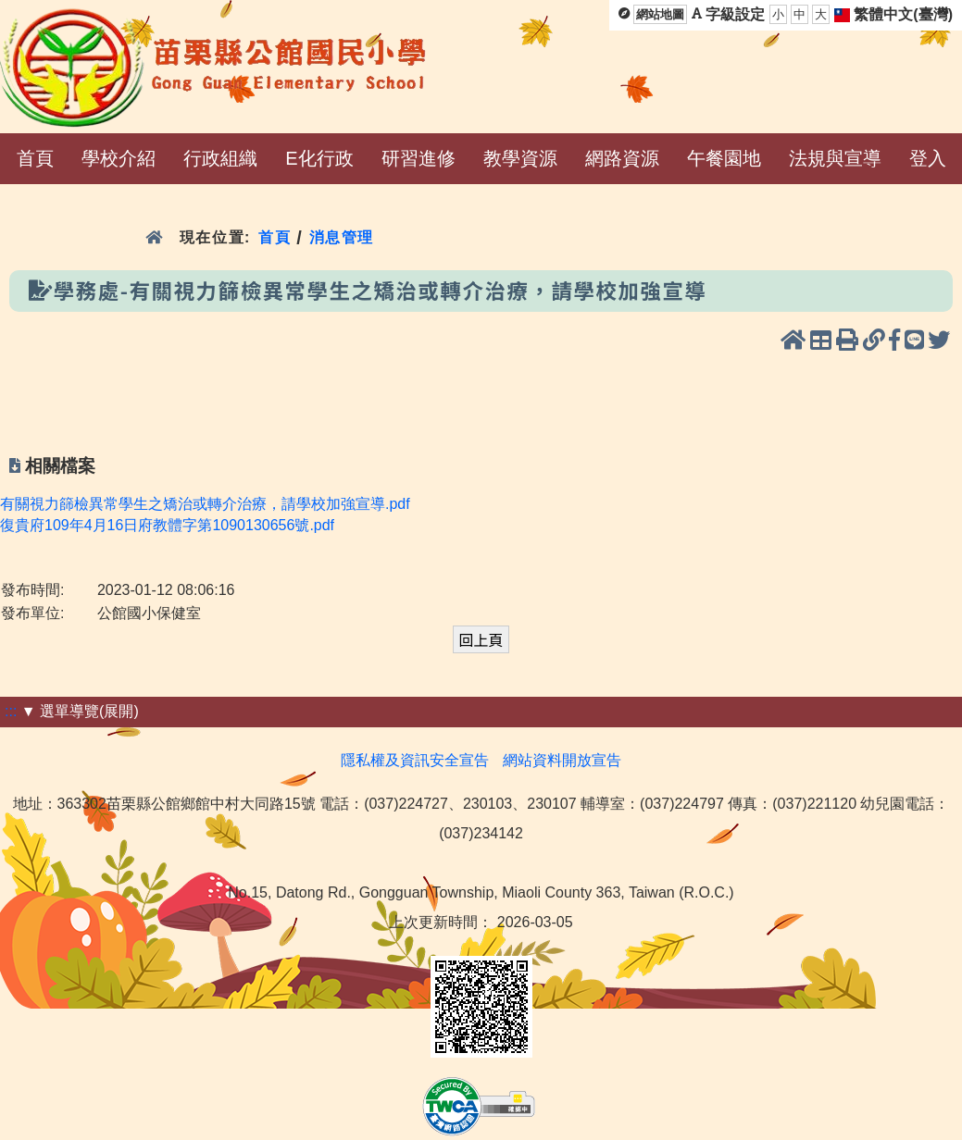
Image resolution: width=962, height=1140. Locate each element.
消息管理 (342, 237)
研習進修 (418, 158)
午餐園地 (724, 158)
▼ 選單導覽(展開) (80, 711)
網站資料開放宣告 (562, 760)
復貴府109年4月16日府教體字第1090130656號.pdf (167, 525)
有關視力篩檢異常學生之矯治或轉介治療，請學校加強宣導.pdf (205, 504)
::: (11, 711)
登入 (927, 158)
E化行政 (319, 158)
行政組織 (220, 158)
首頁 (35, 158)
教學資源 (520, 158)
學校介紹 (118, 158)
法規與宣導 (835, 158)
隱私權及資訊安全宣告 (415, 760)
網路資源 (622, 158)
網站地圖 (660, 14)
